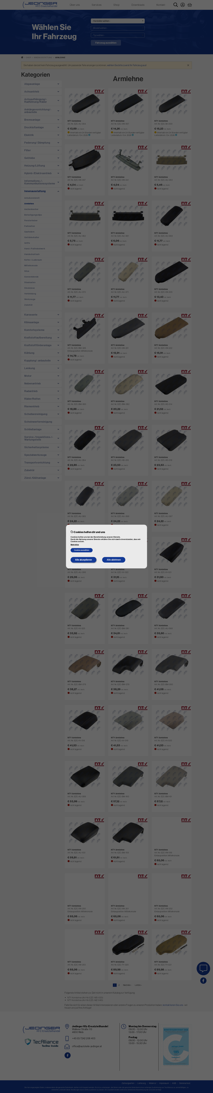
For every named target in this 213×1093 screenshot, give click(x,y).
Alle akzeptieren (83, 559)
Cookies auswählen (81, 550)
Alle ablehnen (114, 559)
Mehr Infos (75, 545)
